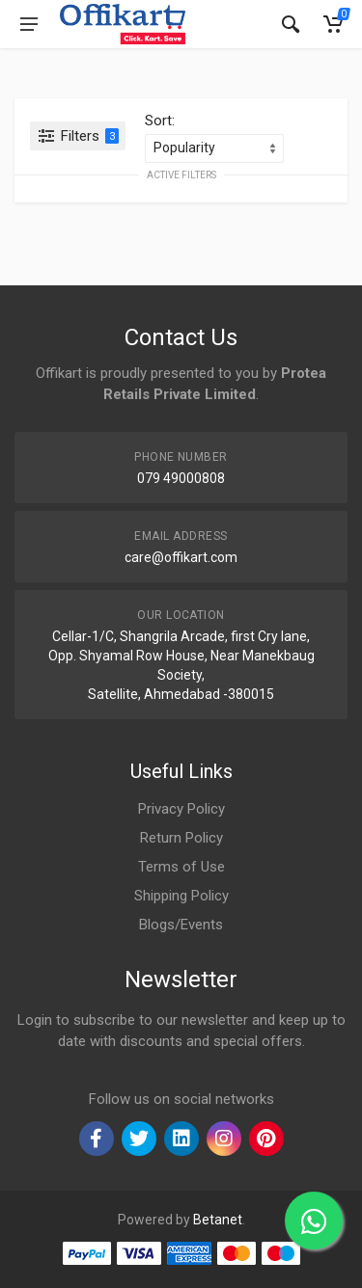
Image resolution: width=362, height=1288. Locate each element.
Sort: (160, 120)
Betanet (217, 1219)
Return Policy (181, 837)
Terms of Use (181, 866)
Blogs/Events (181, 924)
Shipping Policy (181, 895)
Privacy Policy (181, 809)
